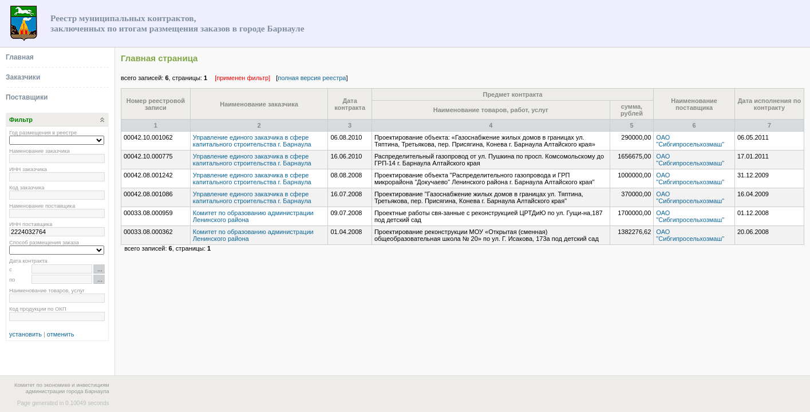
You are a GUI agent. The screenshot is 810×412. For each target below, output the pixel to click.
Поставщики (27, 97)
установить (25, 334)
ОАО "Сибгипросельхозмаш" (690, 141)
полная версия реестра (312, 77)
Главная (20, 57)
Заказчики (23, 77)
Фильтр (21, 119)
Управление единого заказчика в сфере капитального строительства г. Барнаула (252, 141)
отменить (60, 334)
